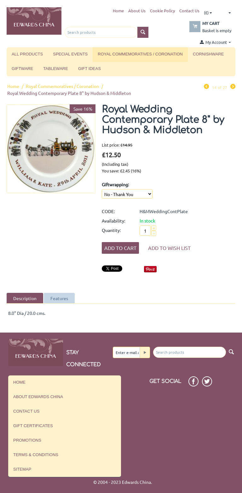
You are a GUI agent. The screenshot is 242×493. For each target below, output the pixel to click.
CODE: (108, 211)
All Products (27, 54)
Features (59, 298)
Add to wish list (169, 248)
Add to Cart (120, 248)
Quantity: (111, 230)
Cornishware (208, 54)
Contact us (26, 411)
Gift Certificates (33, 425)
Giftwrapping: (115, 184)
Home (118, 10)
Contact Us (189, 10)
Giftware (22, 68)
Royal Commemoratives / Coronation (140, 54)
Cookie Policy (162, 10)
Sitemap (22, 469)
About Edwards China (38, 396)
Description (25, 298)
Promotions (27, 440)
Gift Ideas (89, 68)
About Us (137, 10)
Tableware (55, 68)
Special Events (70, 54)
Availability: (113, 220)
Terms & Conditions (35, 454)
